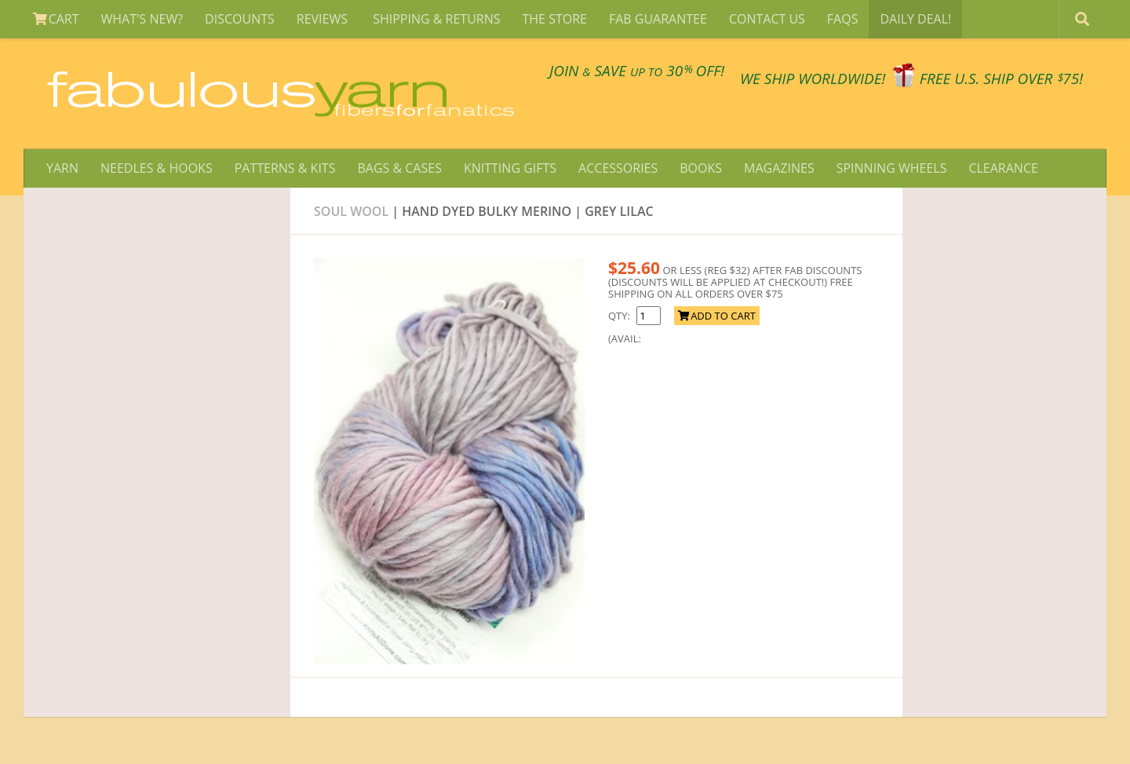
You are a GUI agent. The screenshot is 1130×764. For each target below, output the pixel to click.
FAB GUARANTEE (658, 18)
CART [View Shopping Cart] (56, 18)
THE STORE (555, 18)
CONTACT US (767, 18)
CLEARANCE (1002, 168)
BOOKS (701, 168)
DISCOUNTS (240, 18)
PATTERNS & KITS (285, 168)
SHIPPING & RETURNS (436, 18)
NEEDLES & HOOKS (156, 168)
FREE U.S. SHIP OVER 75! (1001, 78)
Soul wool (351, 211)
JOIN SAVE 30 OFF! (636, 70)
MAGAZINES (779, 168)
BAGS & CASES (399, 168)
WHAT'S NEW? (142, 18)
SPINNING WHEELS (892, 168)
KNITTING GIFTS (510, 168)
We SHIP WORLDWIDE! (813, 78)
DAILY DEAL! (915, 18)
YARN (62, 168)
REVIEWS (324, 18)
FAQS (842, 18)
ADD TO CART (717, 316)
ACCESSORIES (618, 168)
